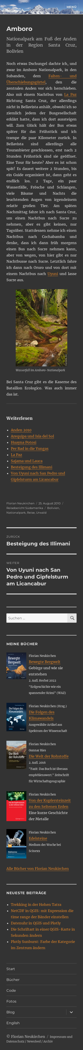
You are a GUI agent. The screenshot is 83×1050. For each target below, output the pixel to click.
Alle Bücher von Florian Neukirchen (37, 868)
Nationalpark (16, 512)
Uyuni (53, 273)
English (13, 1023)
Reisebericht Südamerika (24, 508)
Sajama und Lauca (26, 461)
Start (10, 969)
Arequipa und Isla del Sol (32, 436)
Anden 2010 (21, 430)
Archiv (48, 1041)
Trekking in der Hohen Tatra (36, 904)
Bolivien (53, 508)
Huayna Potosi (23, 442)
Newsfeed (34, 1041)
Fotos (11, 1001)
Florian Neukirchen (20, 503)
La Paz (70, 94)
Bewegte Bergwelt (44, 662)
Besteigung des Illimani (31, 467)
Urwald (41, 512)
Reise (31, 512)
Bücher (12, 980)
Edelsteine (38, 838)
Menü (71, 7)
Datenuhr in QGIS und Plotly (36, 923)
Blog (10, 1012)
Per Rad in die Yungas (29, 448)
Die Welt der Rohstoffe (49, 756)
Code (11, 990)
